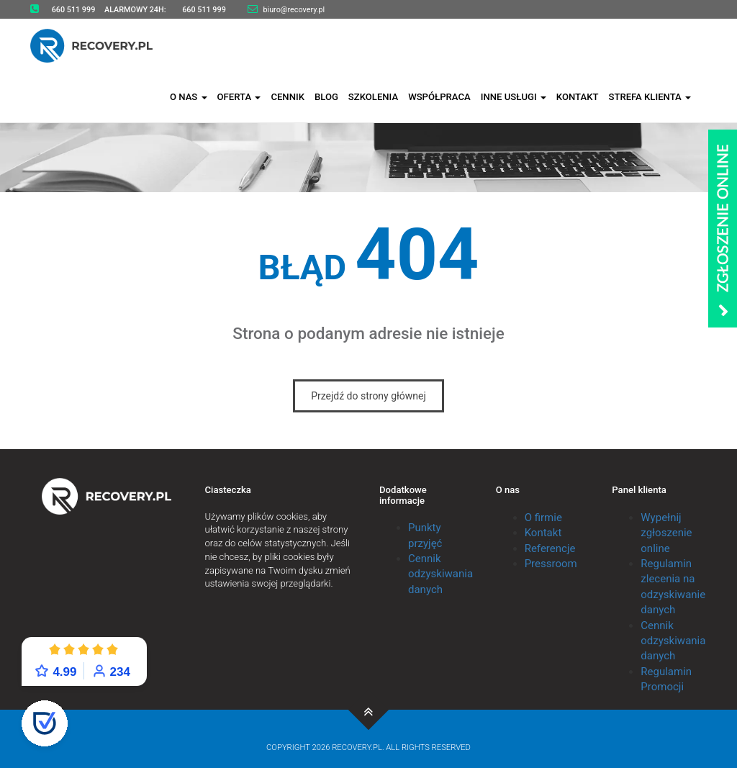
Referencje (550, 548)
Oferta (239, 95)
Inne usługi (513, 95)
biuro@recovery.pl (294, 9)
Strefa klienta (649, 95)
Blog (326, 95)
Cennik (287, 95)
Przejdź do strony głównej (368, 396)
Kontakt (577, 95)
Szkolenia (373, 95)
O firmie (543, 517)
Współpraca (439, 95)
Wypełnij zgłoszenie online (666, 533)
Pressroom (551, 563)
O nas (188, 95)
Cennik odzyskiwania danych (440, 574)
